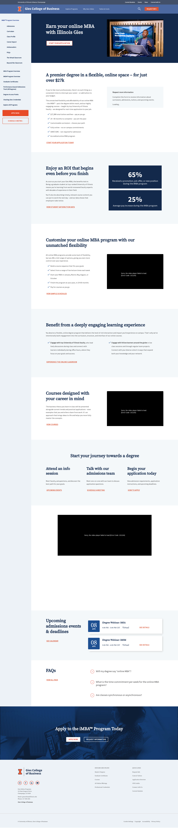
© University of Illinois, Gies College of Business (33, 821)
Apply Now (73, 739)
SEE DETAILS (144, 627)
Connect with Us (155, 2)
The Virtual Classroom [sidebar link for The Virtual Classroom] (14, 58)
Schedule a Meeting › (15, 121)
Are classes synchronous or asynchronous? (119, 695)
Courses (97, 779)
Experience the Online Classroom (61, 362)
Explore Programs (72, 9)
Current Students (130, 2)
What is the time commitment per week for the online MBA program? (127, 683)
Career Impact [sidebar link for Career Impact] (11, 42)
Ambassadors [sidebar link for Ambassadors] (11, 47)
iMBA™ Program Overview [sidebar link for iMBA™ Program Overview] (11, 20)
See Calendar (52, 641)
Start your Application (59, 43)
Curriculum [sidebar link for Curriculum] (10, 31)
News (146, 2)
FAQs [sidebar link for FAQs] (8, 52)
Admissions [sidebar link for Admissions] (11, 26)
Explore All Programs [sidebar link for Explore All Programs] (10, 105)
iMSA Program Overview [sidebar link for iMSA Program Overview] (11, 71)
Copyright (138, 821)
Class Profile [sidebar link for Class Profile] (11, 37)
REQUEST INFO (151, 9)
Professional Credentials (102, 787)
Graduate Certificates (101, 776)
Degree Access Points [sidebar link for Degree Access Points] (11, 94)
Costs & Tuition (137, 776)
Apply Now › (15, 113)
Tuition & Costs (104, 9)
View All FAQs (52, 680)
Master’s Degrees (100, 772)
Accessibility (146, 821)
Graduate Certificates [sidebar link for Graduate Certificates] (10, 82)
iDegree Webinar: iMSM (114, 640)
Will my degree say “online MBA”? (113, 671)
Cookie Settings (128, 821)
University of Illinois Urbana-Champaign (31, 2)
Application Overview (139, 779)
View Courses (52, 424)
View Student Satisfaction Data (60, 207)
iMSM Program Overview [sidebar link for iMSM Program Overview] (11, 76)
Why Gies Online (88, 9)
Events (140, 2)
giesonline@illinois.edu (29, 797)
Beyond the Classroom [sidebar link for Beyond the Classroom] (14, 63)
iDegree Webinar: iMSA (114, 622)
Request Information (96, 739)
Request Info (136, 772)
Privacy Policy (155, 821)
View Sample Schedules (56, 293)
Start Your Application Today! (60, 142)
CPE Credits (136, 783)
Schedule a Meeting (96, 490)
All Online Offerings (101, 783)
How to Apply (134, 490)
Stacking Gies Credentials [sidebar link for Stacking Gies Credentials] (12, 100)
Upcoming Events (54, 490)
